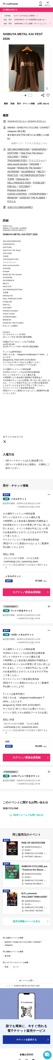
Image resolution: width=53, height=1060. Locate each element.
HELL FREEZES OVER (19, 183)
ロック (16, 967)
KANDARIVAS (39, 149)
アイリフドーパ (37, 160)
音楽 (6, 967)
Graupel (11, 168)
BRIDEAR (12, 198)
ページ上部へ (28, 980)
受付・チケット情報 (26, 103)
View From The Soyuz (31, 153)
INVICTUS (12, 175)
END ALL (12, 186)
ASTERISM (13, 171)
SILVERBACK (28, 171)
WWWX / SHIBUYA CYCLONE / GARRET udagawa (23, 943)
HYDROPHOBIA (37, 194)
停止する (30, 95)
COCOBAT (24, 186)
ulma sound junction (17, 164)
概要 (6, 103)
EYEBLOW (38, 183)
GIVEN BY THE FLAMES (32, 198)
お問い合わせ (43, 103)
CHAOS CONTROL (17, 194)
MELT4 (41, 171)
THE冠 (24, 156)
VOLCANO (12, 156)
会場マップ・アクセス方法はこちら (29, 143)
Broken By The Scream (29, 168)
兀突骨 (10, 179)
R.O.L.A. (11, 201)
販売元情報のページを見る (26, 921)
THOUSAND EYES (17, 160)
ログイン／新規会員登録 (27, 592)
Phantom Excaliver (16, 190)
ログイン (47, 5)
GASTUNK (12, 153)
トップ (7, 986)
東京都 (7, 956)
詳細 (12, 103)
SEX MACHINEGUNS (18, 149)
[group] (26, 68)
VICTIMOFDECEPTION (32, 175)
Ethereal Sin (22, 179)
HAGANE (34, 164)
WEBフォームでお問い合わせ (26, 815)
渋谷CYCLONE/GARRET (20, 207)
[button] (22, 95)
